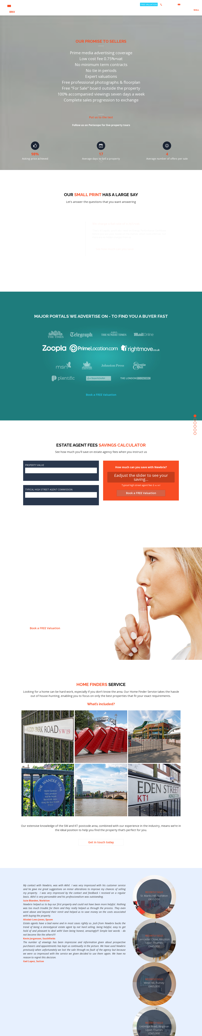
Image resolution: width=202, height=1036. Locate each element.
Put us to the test (101, 117)
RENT (149, 10)
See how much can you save (120, 249)
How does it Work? (64, 601)
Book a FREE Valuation (101, 395)
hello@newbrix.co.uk (190, 4)
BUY (156, 10)
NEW (9, 7)
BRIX (194, 10)
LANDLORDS (172, 10)
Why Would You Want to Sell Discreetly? (28, 601)
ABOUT (183, 10)
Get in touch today (101, 842)
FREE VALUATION (149, 4)
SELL (162, 10)
